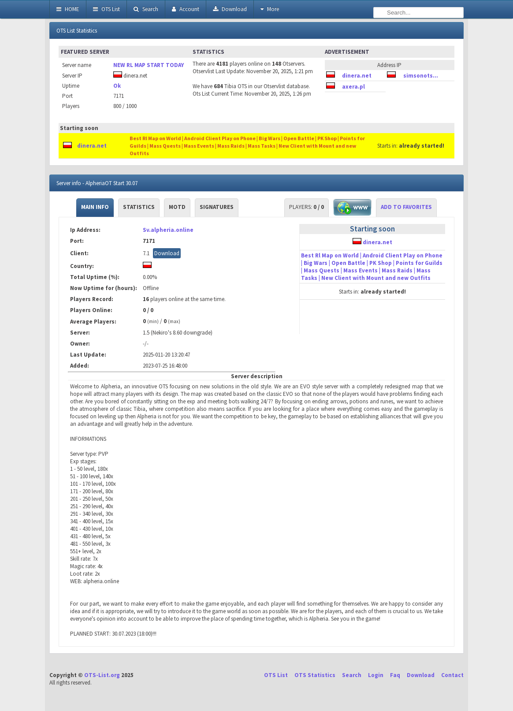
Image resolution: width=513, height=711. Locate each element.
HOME (67, 9)
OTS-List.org (102, 675)
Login (375, 675)
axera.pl (353, 86)
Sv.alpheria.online (168, 230)
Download (230, 9)
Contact (452, 675)
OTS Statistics (314, 675)
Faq (395, 675)
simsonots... (420, 75)
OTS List (106, 9)
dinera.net (357, 75)
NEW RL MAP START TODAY (148, 65)
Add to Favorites (406, 207)
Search (146, 9)
